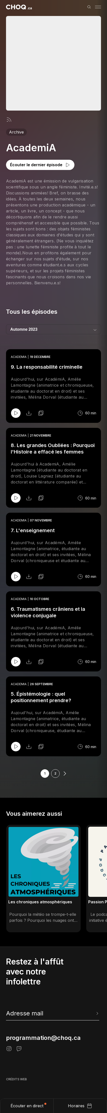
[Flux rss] (9, 120)
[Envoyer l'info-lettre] (96, 1013)
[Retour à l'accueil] (19, 6)
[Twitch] (19, 1049)
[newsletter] (52, 1013)
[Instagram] (9, 1049)
